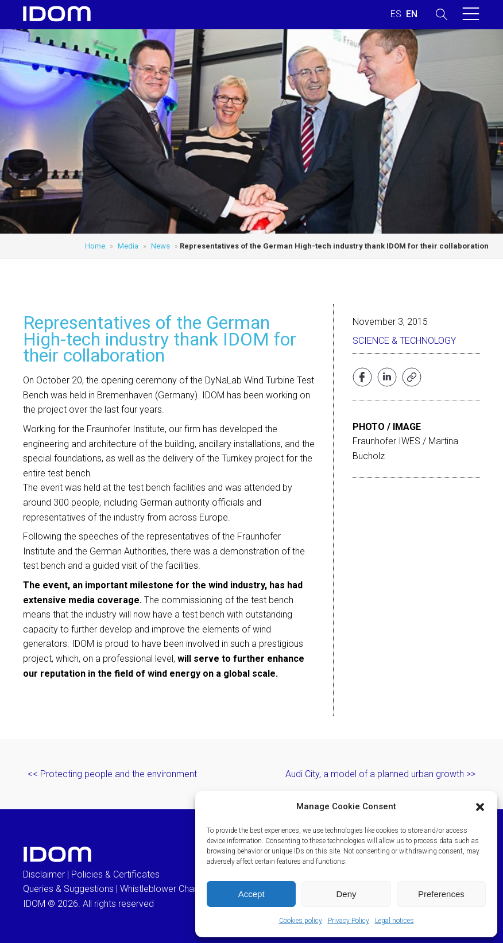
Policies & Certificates (115, 874)
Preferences (441, 894)
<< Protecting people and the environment (112, 774)
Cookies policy (300, 921)
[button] (480, 807)
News (160, 246)
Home (95, 246)
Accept (251, 894)
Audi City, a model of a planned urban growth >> (380, 774)
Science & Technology (404, 340)
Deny (346, 894)
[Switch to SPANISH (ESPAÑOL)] (395, 14)
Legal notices (394, 921)
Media (128, 246)
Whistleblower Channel (165, 888)
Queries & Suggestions (68, 888)
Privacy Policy (348, 921)
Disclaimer (44, 874)
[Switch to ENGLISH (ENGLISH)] (411, 14)
